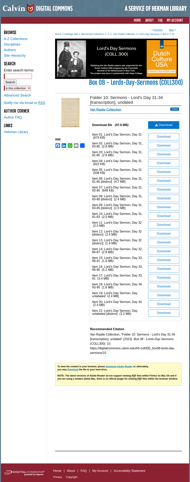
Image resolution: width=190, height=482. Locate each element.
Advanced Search (17, 95)
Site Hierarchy (15, 55)
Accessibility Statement (129, 470)
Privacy (57, 477)
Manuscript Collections (92, 34)
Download (164, 125)
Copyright (71, 477)
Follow (175, 109)
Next (171, 30)
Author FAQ (13, 117)
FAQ (84, 470)
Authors (10, 50)
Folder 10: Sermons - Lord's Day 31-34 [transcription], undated (126, 100)
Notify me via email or (24, 103)
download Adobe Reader (119, 366)
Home (58, 34)
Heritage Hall (71, 34)
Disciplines (12, 44)
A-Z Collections (15, 39)
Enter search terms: (19, 70)
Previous (158, 30)
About (71, 470)
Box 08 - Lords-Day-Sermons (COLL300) (136, 82)
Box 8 (166, 34)
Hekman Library (16, 132)
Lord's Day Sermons (149, 34)
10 (173, 34)
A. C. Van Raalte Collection (121, 34)
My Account (100, 470)
